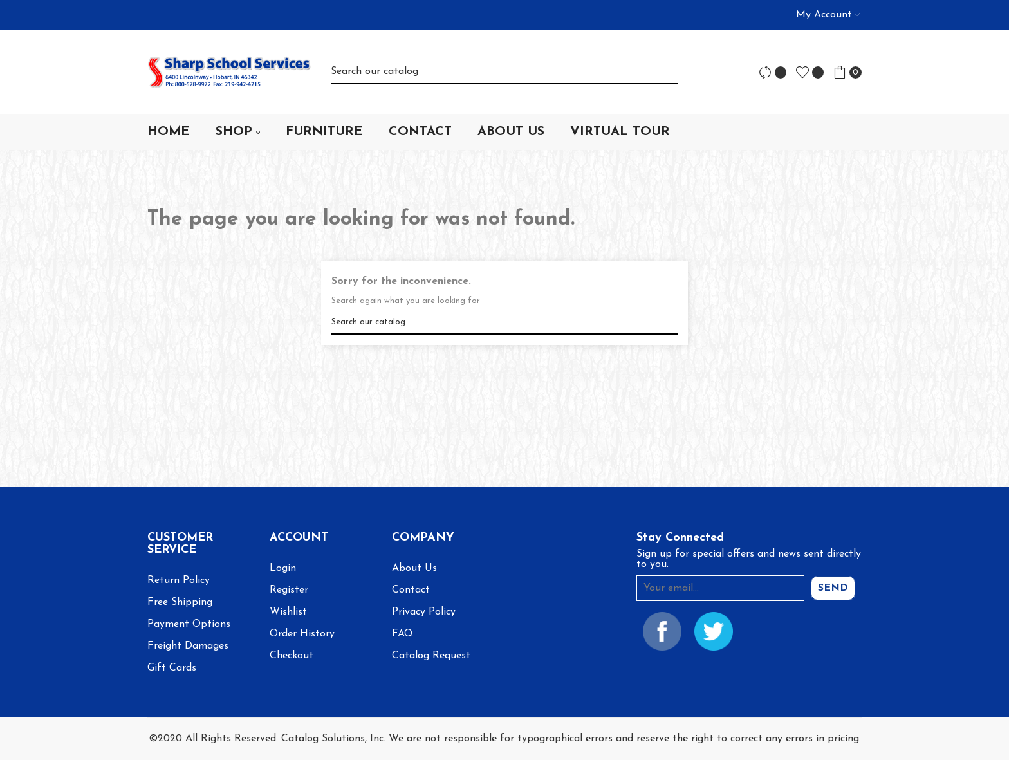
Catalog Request (431, 656)
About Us (414, 568)
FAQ (402, 634)
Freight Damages (187, 646)
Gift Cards (171, 668)
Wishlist (288, 612)
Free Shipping (179, 602)
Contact (411, 590)
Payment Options (188, 624)
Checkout (291, 656)
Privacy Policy (424, 612)
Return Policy (178, 580)
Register (289, 590)
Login (283, 568)
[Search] (504, 71)
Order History (302, 634)
